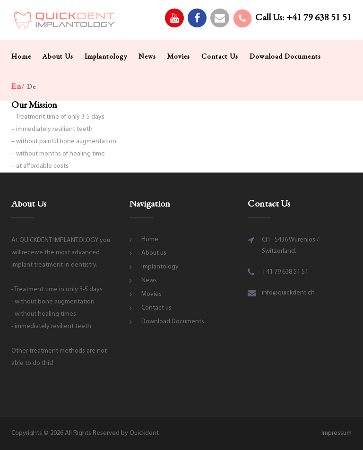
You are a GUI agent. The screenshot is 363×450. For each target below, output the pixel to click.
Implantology (106, 57)
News (147, 57)
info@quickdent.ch (288, 292)
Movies (178, 57)
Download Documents (285, 57)
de (31, 87)
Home (21, 57)
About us (58, 57)
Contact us (219, 57)
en (16, 87)
